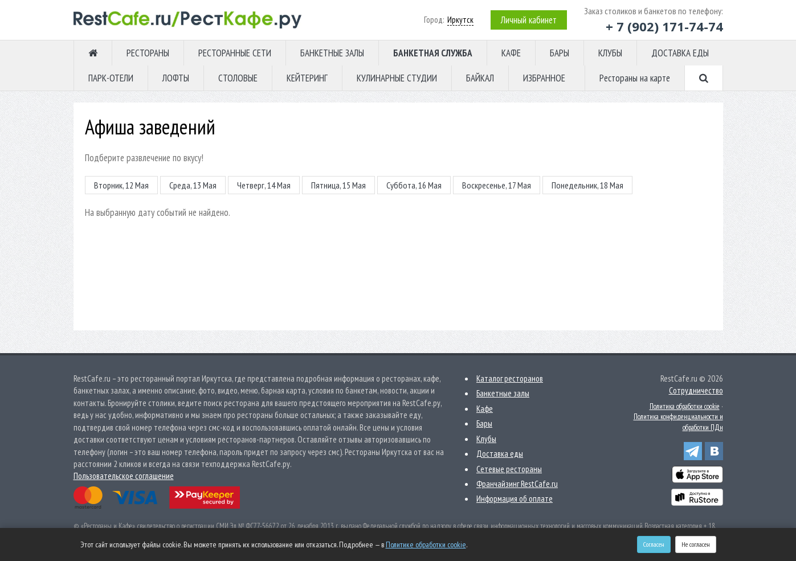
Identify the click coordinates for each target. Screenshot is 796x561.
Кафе (484, 408)
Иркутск (460, 19)
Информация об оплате (514, 498)
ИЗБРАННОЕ (544, 78)
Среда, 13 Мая (193, 185)
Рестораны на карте (634, 78)
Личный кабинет (529, 20)
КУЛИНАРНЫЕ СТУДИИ (397, 78)
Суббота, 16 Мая (414, 185)
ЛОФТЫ (175, 78)
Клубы (486, 438)
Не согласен (695, 544)
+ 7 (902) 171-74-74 (664, 26)
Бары (484, 423)
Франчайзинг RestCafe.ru (517, 483)
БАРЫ (559, 53)
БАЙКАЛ (480, 78)
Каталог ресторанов (509, 378)
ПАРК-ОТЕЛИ (110, 78)
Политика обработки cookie (685, 406)
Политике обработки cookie (426, 544)
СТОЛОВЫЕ (238, 78)
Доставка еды (499, 453)
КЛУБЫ (610, 53)
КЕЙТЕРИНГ (307, 78)
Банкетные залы (502, 393)
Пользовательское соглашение (124, 475)
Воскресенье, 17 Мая (496, 185)
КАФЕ (511, 53)
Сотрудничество (696, 390)
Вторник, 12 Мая (121, 185)
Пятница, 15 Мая (338, 185)
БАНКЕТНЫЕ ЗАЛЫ (332, 53)
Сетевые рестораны (509, 469)
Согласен (653, 544)
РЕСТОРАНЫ (147, 53)
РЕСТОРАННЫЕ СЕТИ (234, 53)
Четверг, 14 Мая (264, 185)
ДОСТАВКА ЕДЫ (680, 53)
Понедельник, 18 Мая (587, 185)
